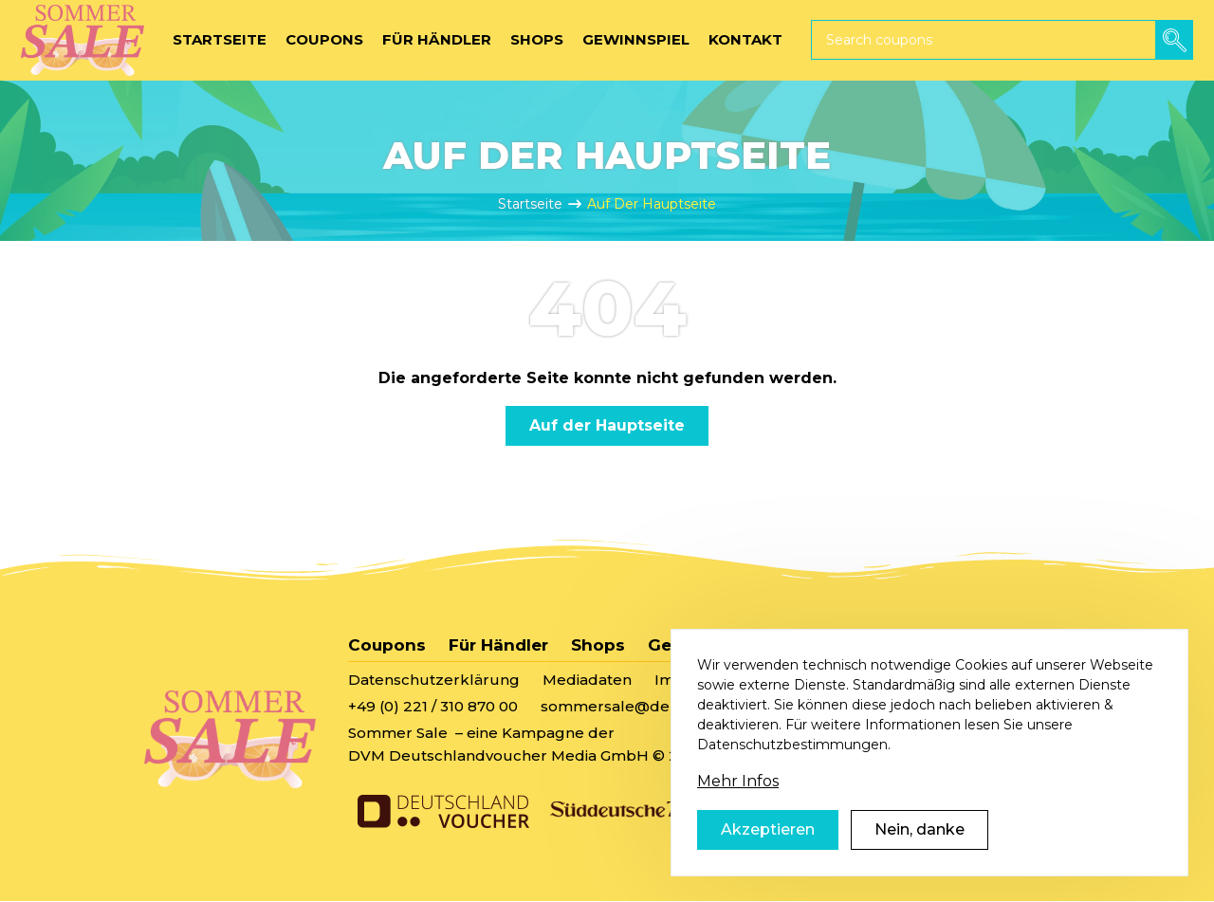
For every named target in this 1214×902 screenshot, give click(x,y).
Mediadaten (587, 680)
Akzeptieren (768, 854)
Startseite (530, 203)
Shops (598, 644)
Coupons (387, 644)
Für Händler (498, 644)
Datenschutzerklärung (434, 680)
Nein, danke (919, 854)
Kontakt (813, 644)
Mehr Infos (738, 806)
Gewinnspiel (701, 644)
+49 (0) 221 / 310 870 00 (433, 706)
